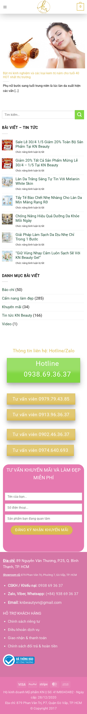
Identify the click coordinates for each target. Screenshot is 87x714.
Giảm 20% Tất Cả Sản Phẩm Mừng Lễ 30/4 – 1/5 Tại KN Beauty (47, 162)
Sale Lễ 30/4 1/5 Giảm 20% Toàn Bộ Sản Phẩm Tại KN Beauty (49, 144)
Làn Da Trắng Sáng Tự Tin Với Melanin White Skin (48, 181)
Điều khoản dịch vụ (23, 629)
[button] (5, 7)
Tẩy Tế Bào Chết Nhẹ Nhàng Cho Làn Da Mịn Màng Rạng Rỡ (49, 199)
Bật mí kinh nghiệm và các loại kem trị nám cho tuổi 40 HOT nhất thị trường (41, 75)
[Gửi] (79, 114)
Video (7, 324)
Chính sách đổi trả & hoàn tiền (33, 646)
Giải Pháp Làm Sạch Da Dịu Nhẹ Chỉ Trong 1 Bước (45, 236)
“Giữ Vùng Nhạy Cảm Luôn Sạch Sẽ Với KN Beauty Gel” (48, 255)
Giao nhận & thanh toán (27, 638)
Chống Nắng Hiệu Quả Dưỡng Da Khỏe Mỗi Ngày (47, 218)
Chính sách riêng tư (24, 621)
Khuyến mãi (11, 307)
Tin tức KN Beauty (17, 315)
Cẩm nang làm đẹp (18, 298)
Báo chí (8, 289)
